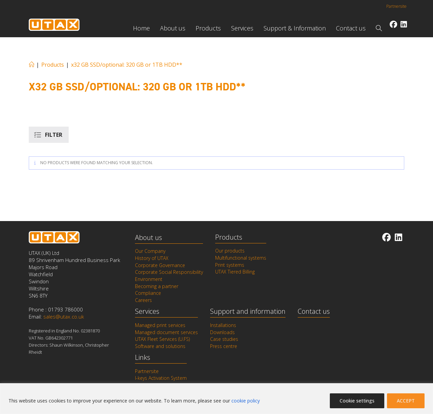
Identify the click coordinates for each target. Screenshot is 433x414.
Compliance (148, 292)
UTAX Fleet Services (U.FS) (162, 338)
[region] (216, 398)
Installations (223, 324)
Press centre (223, 345)
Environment (148, 279)
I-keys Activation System (161, 377)
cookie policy (245, 400)
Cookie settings (357, 400)
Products (228, 237)
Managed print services (160, 324)
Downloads (222, 331)
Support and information (248, 310)
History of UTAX (151, 258)
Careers (143, 299)
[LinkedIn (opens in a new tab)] (404, 24)
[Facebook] (386, 237)
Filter (53, 134)
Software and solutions (160, 345)
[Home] (31, 64)
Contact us (314, 310)
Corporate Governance (160, 265)
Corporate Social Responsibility (169, 272)
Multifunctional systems (240, 258)
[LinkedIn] (398, 237)
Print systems (229, 264)
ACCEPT (406, 400)
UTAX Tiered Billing (235, 271)
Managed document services (166, 331)
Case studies (224, 338)
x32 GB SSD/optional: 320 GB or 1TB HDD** (126, 64)
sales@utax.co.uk (63, 316)
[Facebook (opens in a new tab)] (393, 24)
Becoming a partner (156, 285)
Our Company (150, 251)
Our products (230, 250)
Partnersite (396, 6)
